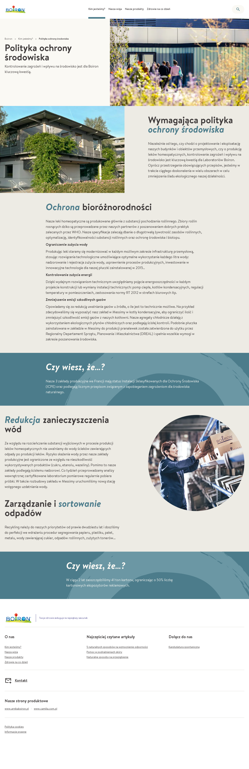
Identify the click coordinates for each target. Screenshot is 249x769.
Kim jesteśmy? (25, 38)
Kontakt (16, 680)
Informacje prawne (15, 732)
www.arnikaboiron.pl (17, 709)
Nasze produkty (14, 657)
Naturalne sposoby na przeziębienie (107, 657)
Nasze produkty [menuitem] (134, 9)
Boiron (8, 38)
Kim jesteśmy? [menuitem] (96, 9)
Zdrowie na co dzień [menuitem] (158, 9)
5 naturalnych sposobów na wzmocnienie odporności (117, 647)
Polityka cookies (14, 727)
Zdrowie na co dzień (16, 662)
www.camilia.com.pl (45, 709)
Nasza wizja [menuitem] (115, 9)
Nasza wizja (11, 652)
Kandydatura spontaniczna (184, 647)
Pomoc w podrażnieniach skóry (104, 652)
